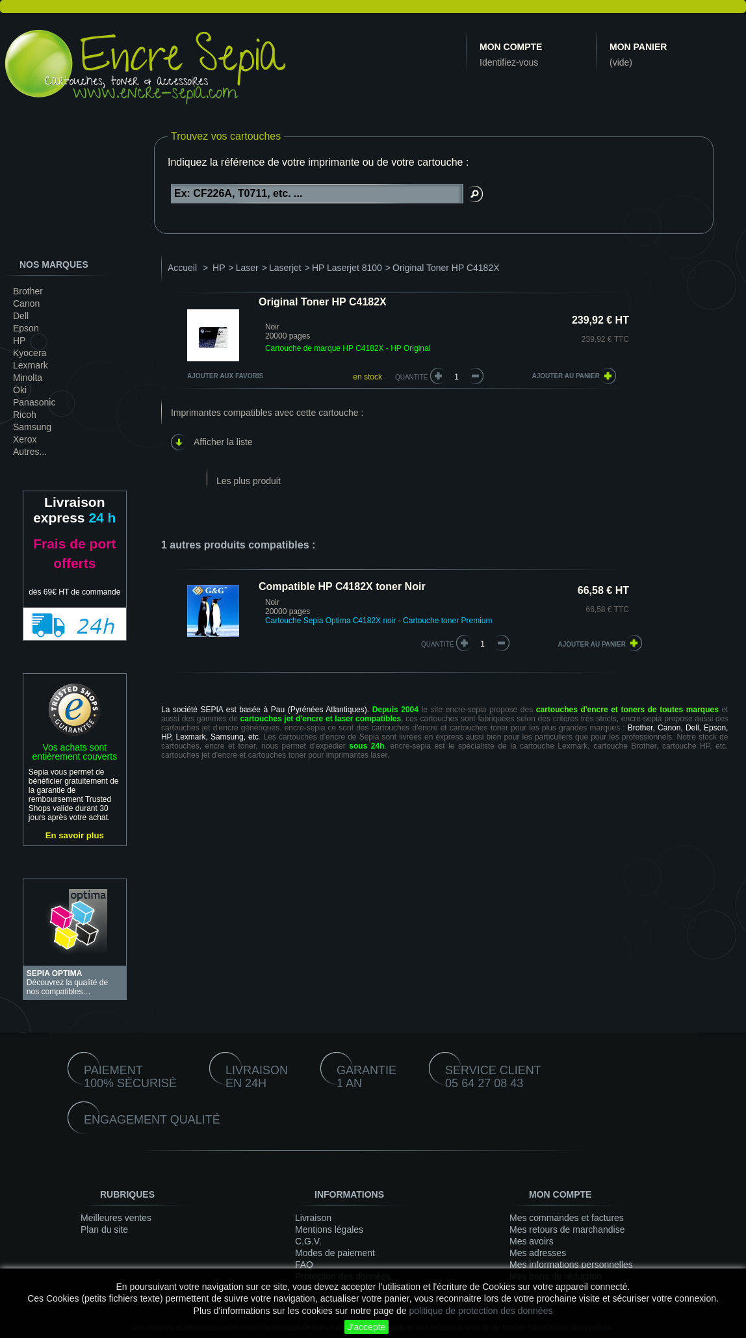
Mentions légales (329, 1229)
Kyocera (29, 353)
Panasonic (34, 402)
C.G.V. (308, 1241)
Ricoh (24, 414)
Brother (28, 291)
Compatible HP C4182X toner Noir (342, 586)
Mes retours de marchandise (566, 1229)
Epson (26, 328)
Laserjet (285, 268)
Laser (247, 268)
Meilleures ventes (116, 1218)
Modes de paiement (335, 1253)
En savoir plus (74, 835)
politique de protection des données (480, 1311)
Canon (26, 303)
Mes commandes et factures (566, 1217)
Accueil (182, 268)
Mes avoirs (531, 1241)
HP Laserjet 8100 (347, 268)
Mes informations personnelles (571, 1264)
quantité (437, 644)
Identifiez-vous (509, 62)
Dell (21, 316)
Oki (20, 390)
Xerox (25, 439)
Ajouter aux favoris (225, 376)
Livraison (313, 1218)
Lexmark (30, 365)
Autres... (30, 451)
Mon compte (511, 47)
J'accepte (367, 1327)
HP (19, 340)
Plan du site (104, 1229)
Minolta (27, 377)
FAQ (304, 1264)
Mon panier (638, 47)
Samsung (32, 427)
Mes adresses (537, 1252)
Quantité (411, 377)
